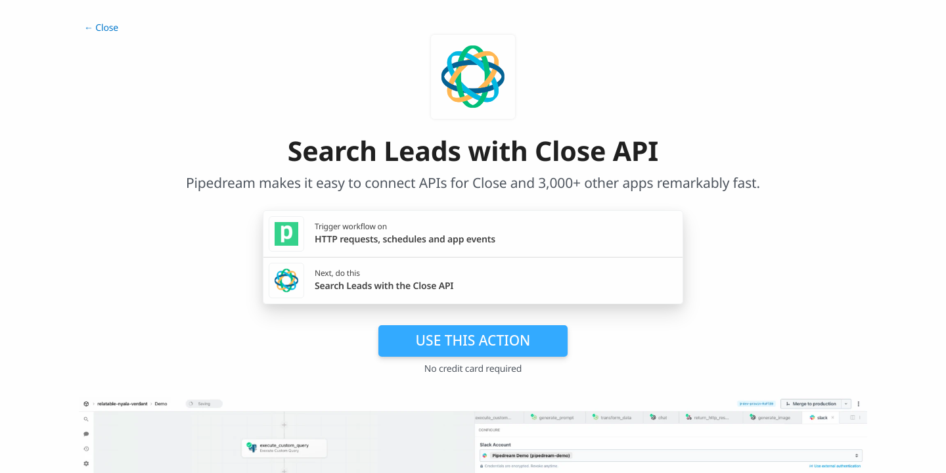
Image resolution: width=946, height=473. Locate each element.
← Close (101, 28)
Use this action (473, 340)
